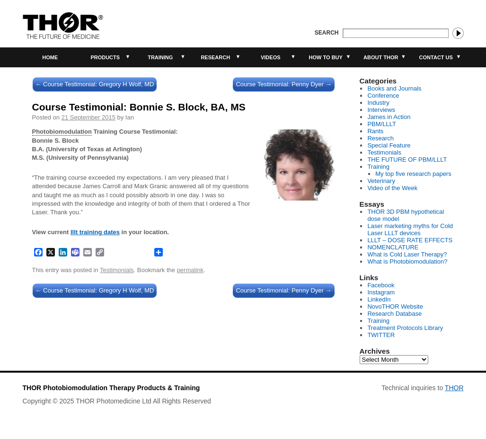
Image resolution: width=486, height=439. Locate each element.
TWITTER (381, 334)
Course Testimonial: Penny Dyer (283, 84)
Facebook (380, 285)
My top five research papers (413, 173)
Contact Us (436, 57)
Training (160, 57)
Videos (271, 57)
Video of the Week (392, 188)
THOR (454, 388)
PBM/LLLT (381, 124)
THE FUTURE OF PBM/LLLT (407, 159)
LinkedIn (378, 299)
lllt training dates (95, 232)
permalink (190, 270)
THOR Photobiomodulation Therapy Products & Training (111, 388)
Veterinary (381, 180)
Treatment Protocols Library (405, 327)
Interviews (381, 109)
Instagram (381, 292)
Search (327, 32)
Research (215, 57)
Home (50, 57)
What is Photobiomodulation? (407, 261)
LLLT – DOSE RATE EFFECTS (409, 240)
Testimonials (117, 270)
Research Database (394, 313)
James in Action (388, 116)
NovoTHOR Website (395, 306)
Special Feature (388, 145)
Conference (383, 95)
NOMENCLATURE (392, 247)
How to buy (326, 57)
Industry (378, 102)
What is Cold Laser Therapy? (407, 254)
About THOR (380, 57)
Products (105, 57)
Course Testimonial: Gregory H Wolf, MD (94, 84)
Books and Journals (394, 88)
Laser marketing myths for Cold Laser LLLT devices (410, 229)
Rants (375, 131)
